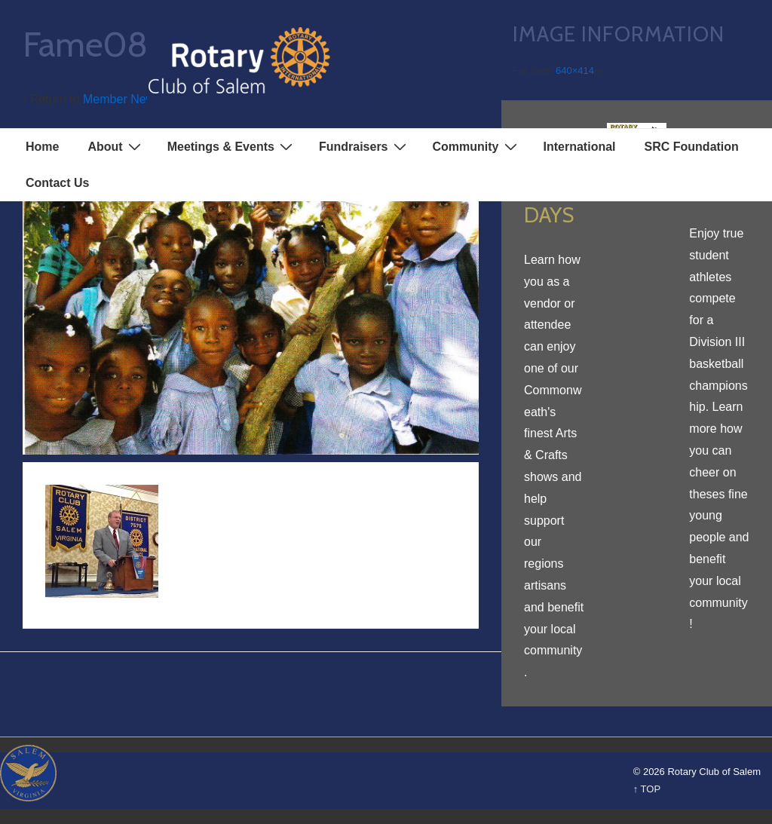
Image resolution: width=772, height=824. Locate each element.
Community (477, 146)
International (580, 146)
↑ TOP (646, 789)
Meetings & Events (231, 146)
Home (42, 146)
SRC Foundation (692, 146)
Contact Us (57, 182)
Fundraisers (364, 146)
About (115, 146)
